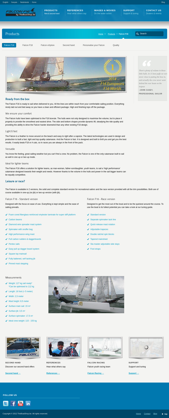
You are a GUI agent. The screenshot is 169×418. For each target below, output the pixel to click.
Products (111, 34)
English (5, 2)
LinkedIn (28, 403)
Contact (147, 414)
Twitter (5, 403)
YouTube (20, 403)
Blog (163, 2)
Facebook (13, 403)
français (14, 2)
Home (34, 2)
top (165, 414)
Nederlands (24, 2)
